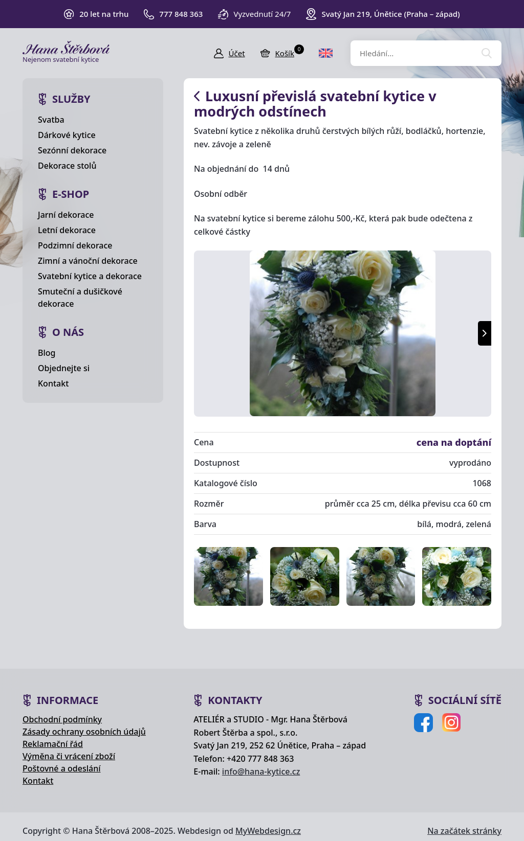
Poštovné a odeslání (62, 768)
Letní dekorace (67, 230)
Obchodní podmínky (62, 719)
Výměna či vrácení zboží (69, 756)
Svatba (51, 119)
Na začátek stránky (464, 830)
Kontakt (53, 383)
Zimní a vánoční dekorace (88, 260)
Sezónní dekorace (72, 150)
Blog (46, 352)
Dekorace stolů (67, 165)
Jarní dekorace (66, 214)
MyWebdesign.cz (268, 830)
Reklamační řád (53, 743)
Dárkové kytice (67, 135)
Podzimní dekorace (75, 245)
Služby (71, 99)
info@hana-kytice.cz (261, 771)
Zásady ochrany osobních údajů (84, 731)
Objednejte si (64, 368)
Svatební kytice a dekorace (90, 276)
